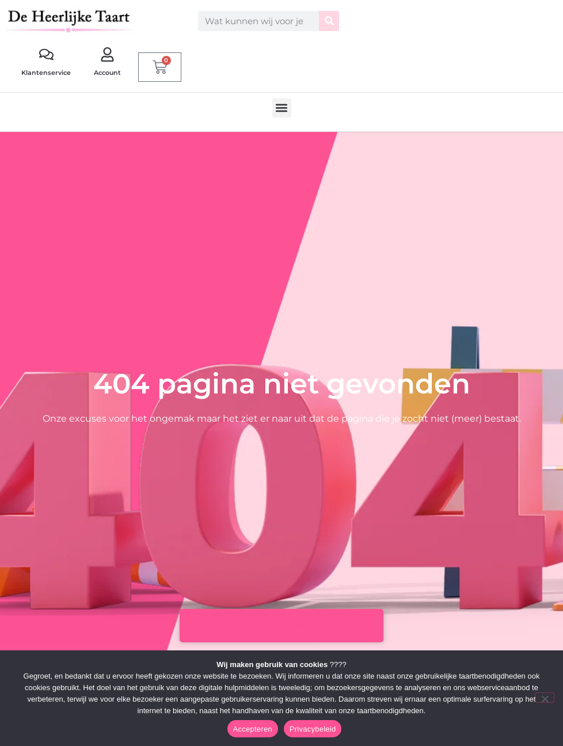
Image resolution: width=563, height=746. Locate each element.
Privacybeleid (313, 729)
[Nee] (544, 697)
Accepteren (252, 729)
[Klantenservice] (46, 54)
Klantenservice (46, 73)
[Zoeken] (329, 21)
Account (107, 73)
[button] (281, 108)
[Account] (107, 54)
